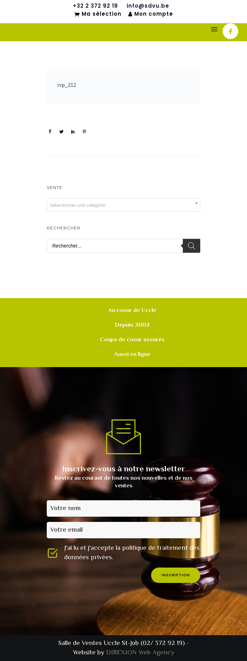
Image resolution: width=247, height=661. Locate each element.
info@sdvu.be (148, 6)
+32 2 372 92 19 (95, 6)
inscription (176, 575)
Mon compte (150, 14)
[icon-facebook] (230, 31)
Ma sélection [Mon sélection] (97, 14)
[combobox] (123, 205)
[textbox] (123, 205)
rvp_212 (66, 84)
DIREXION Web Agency (140, 653)
